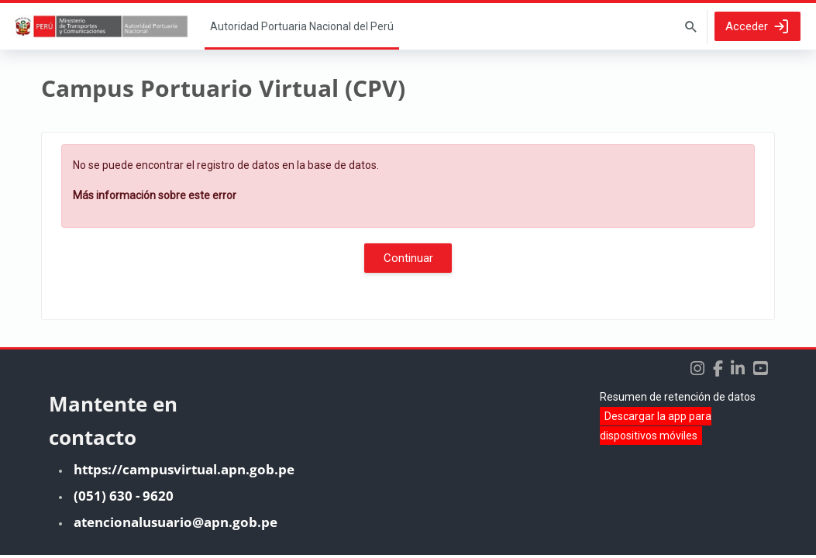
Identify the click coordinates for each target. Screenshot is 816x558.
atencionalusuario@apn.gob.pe (175, 525)
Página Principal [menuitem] (302, 26)
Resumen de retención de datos (678, 400)
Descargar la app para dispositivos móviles (655, 429)
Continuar (408, 258)
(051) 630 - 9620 (124, 499)
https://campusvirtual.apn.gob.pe (184, 472)
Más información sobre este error (154, 195)
